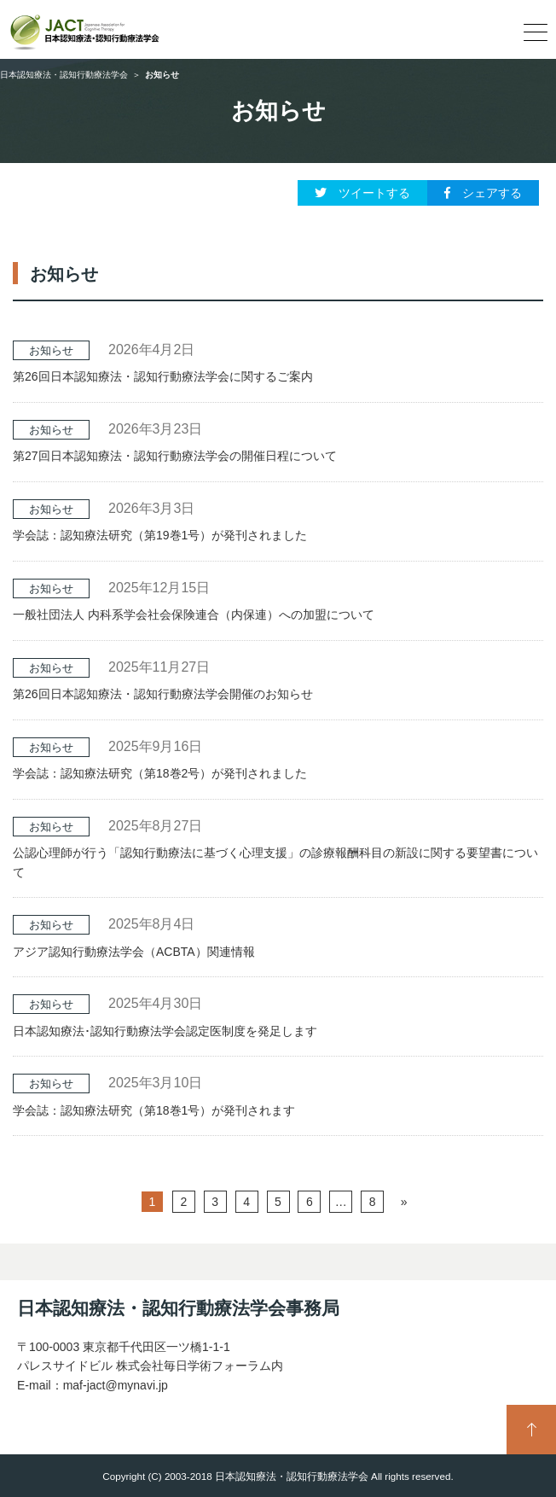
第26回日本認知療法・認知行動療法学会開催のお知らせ (163, 694)
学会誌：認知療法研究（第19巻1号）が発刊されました (160, 535)
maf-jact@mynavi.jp (115, 1385)
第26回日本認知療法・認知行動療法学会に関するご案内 (163, 376)
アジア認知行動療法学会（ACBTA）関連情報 (134, 951)
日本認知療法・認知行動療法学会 (64, 74)
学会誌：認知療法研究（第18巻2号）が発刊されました (160, 773)
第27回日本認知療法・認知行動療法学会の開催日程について (175, 456)
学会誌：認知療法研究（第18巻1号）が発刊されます (154, 1110)
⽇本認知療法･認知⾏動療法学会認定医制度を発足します (165, 1031)
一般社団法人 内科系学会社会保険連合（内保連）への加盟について (193, 614)
